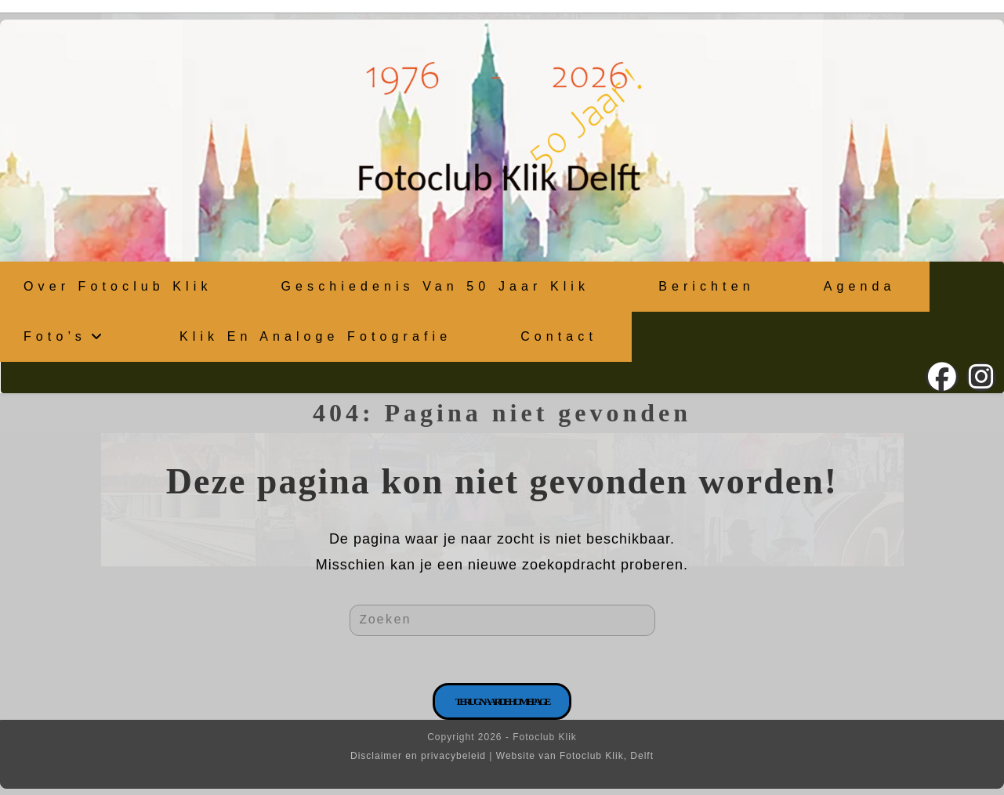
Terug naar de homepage (502, 701)
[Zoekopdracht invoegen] (502, 620)
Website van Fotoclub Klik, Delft (575, 755)
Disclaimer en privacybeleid (418, 755)
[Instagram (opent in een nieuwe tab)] (981, 377)
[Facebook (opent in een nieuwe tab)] (942, 377)
